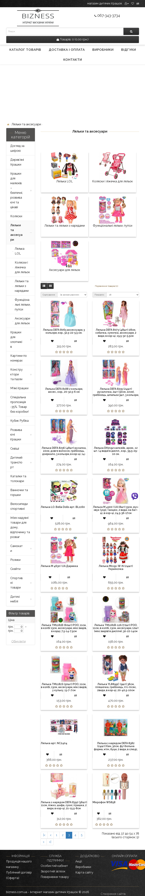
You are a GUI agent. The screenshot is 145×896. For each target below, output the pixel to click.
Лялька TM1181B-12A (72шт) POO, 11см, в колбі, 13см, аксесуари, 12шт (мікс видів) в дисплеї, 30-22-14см (116, 628)
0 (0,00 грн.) (72, 39)
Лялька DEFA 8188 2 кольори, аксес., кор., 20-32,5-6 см (64, 390)
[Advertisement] (72, 93)
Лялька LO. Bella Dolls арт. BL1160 (63, 506)
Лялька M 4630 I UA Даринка (59, 566)
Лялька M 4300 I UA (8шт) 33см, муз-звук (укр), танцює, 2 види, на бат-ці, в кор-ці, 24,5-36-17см (116, 510)
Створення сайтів (113, 894)
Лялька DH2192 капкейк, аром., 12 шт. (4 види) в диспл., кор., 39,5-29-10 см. (116, 450)
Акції (78, 861)
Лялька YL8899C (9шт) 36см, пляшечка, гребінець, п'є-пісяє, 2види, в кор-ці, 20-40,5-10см (115, 687)
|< (44, 835)
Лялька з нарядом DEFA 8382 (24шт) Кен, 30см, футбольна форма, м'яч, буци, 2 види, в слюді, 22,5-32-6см (116, 748)
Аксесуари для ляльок (64, 270)
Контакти (72, 59)
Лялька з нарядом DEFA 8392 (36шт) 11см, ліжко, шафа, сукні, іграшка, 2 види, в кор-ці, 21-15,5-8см (64, 805)
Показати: (100, 294)
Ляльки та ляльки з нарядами (65, 225)
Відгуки (128, 49)
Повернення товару (55, 877)
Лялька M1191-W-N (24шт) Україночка (116, 567)
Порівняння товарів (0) (106, 286)
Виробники (103, 49)
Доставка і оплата (67, 49)
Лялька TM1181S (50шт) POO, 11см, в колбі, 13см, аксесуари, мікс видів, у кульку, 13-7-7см (64, 687)
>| (50, 842)
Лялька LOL (64, 181)
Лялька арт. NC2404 (54, 743)
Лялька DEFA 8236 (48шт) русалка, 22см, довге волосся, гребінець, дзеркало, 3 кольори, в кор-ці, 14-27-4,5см (64, 452)
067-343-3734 (107, 15)
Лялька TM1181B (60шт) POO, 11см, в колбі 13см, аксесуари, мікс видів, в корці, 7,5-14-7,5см (64, 628)
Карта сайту (84, 872)
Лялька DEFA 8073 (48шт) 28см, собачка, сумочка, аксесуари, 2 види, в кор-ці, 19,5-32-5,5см (115, 332)
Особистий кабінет (54, 866)
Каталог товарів (25, 49)
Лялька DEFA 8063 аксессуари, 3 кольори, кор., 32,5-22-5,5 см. (64, 331)
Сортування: (49, 294)
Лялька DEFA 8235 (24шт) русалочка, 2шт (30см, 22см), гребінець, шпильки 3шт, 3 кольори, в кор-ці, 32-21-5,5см (116, 393)
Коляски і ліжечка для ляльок (112, 181)
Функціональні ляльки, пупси (112, 225)
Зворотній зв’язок (53, 871)
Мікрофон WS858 (104, 802)
